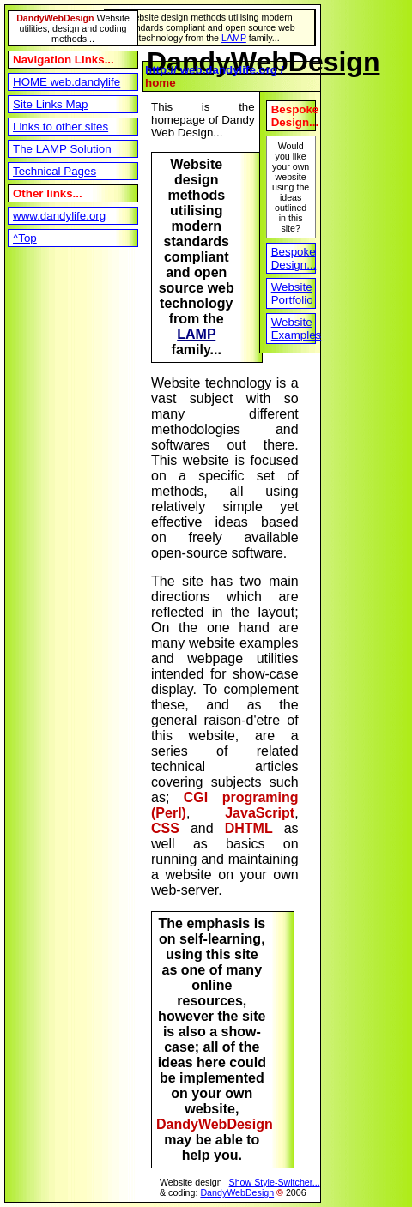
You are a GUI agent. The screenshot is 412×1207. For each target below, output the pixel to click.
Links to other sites (60, 126)
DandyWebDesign (237, 1192)
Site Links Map (50, 104)
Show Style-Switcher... (274, 1182)
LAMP (233, 38)
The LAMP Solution (62, 148)
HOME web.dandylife (66, 81)
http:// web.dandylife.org (211, 69)
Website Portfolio (292, 293)
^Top (25, 238)
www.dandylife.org (59, 215)
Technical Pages (54, 171)
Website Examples (293, 328)
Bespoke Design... (293, 258)
